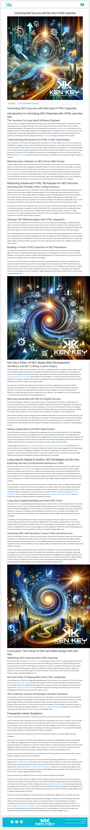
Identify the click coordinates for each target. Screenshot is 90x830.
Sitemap (83, 825)
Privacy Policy (69, 823)
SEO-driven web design (35, 661)
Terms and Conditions (80, 823)
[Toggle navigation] (82, 4)
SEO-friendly (22, 155)
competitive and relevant (24, 687)
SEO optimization (21, 762)
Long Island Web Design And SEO (60, 494)
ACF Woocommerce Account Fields (18, 376)
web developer (62, 128)
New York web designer (22, 683)
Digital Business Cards (56, 784)
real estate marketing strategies (49, 707)
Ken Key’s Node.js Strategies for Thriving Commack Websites (45, 446)
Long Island (27, 469)
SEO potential (47, 135)
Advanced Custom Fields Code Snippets (38, 767)
